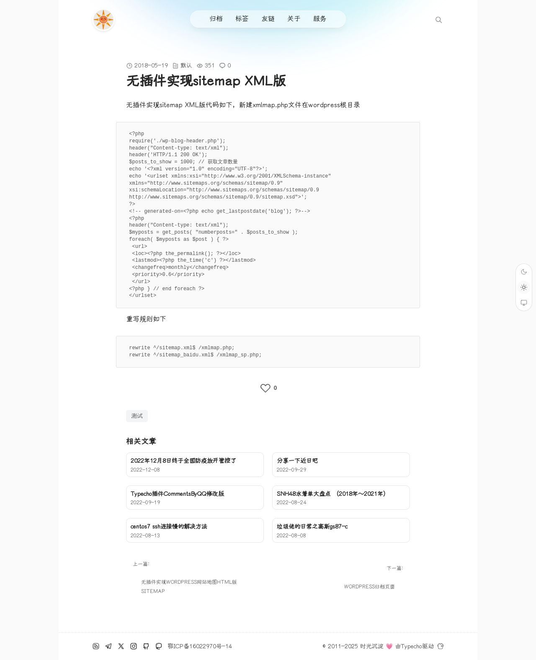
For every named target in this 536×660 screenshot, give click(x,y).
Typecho (411, 646)
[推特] (121, 646)
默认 (186, 65)
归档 (216, 19)
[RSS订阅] (96, 646)
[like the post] (267, 388)
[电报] (108, 646)
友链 (268, 19)
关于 (294, 19)
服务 (320, 19)
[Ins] (133, 646)
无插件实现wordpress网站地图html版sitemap (189, 587)
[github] (146, 646)
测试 (137, 416)
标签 (242, 19)
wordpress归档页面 (369, 587)
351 (210, 65)
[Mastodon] (158, 646)
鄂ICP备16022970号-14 (200, 646)
